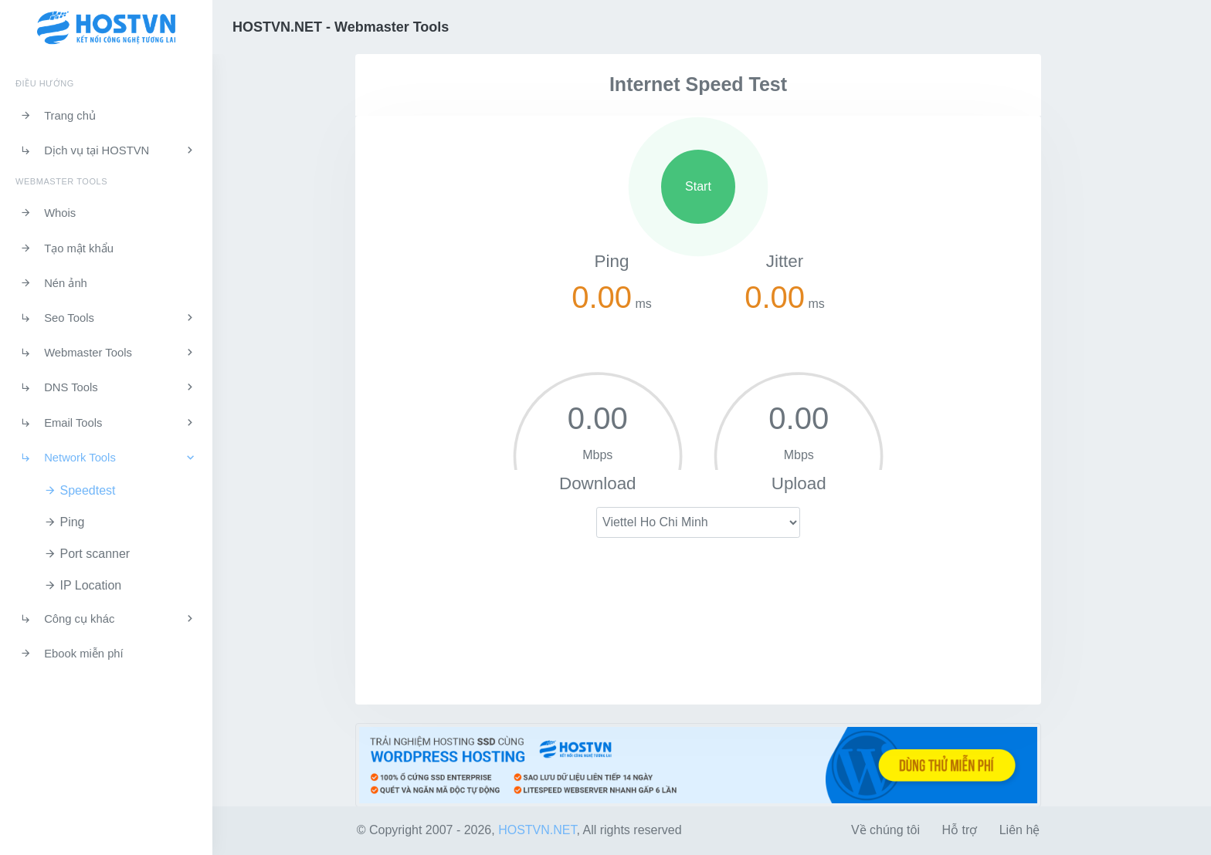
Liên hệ (1019, 829)
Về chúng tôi (885, 829)
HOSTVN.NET (537, 829)
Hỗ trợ (959, 829)
